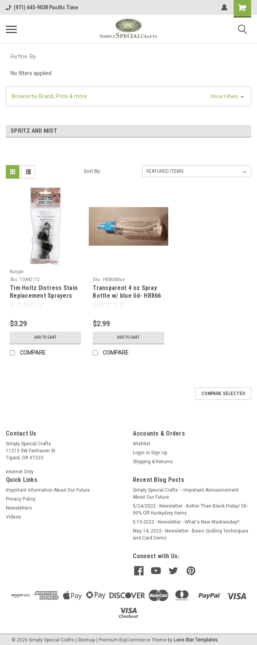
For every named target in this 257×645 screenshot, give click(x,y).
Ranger (17, 271)
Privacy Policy (20, 499)
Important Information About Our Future (48, 490)
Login (138, 452)
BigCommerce (134, 637)
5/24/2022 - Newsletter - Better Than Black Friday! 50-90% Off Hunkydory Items (190, 509)
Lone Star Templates (196, 637)
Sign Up (159, 452)
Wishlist (141, 443)
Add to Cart (45, 337)
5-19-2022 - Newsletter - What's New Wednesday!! (186, 522)
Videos (13, 517)
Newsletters (19, 508)
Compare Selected (223, 393)
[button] (128, 96)
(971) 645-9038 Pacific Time (42, 7)
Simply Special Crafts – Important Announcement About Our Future (186, 493)
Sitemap (86, 637)
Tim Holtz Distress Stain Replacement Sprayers (43, 291)
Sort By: (92, 171)
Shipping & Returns (153, 461)
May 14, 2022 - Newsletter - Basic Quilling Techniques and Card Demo (190, 534)
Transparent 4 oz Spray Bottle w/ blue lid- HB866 (127, 291)
